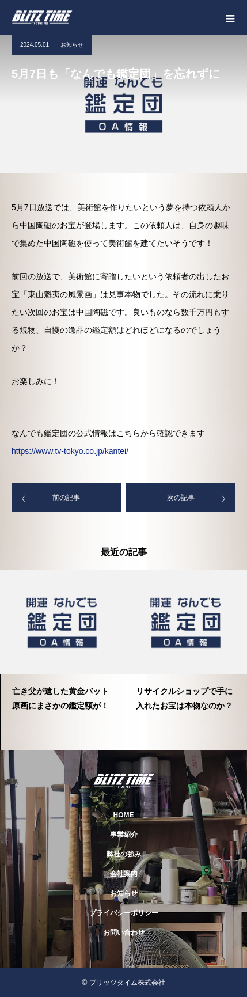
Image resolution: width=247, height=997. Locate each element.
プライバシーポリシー (123, 913)
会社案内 (124, 874)
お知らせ (71, 44)
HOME (123, 815)
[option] (62, 660)
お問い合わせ (124, 932)
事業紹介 (124, 835)
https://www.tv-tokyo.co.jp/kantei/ (70, 451)
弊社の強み (124, 854)
